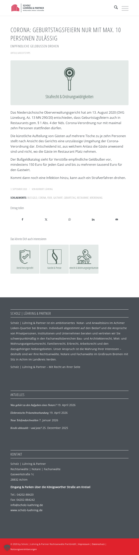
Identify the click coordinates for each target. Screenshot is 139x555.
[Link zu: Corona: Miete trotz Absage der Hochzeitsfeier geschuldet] (83, 259)
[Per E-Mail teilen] (116, 219)
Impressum (84, 544)
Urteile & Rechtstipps (20, 53)
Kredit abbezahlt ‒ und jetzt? (26, 428)
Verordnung (96, 197)
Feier (49, 197)
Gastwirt (58, 197)
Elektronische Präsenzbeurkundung (29, 412)
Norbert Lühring (44, 189)
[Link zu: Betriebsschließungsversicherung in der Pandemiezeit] (24, 259)
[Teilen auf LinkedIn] (93, 219)
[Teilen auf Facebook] (22, 219)
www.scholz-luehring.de (26, 510)
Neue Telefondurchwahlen (24, 420)
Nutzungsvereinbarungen (23, 549)
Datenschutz (98, 544)
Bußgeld (32, 197)
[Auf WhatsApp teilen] (69, 219)
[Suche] (114, 8)
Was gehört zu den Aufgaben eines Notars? (33, 405)
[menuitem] (114, 8)
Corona (42, 197)
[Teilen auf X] (46, 219)
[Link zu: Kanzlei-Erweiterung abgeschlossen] (54, 259)
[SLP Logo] (57, 8)
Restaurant (83, 197)
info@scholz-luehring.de (26, 505)
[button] (7, 548)
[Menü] (123, 8)
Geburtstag (70, 197)
